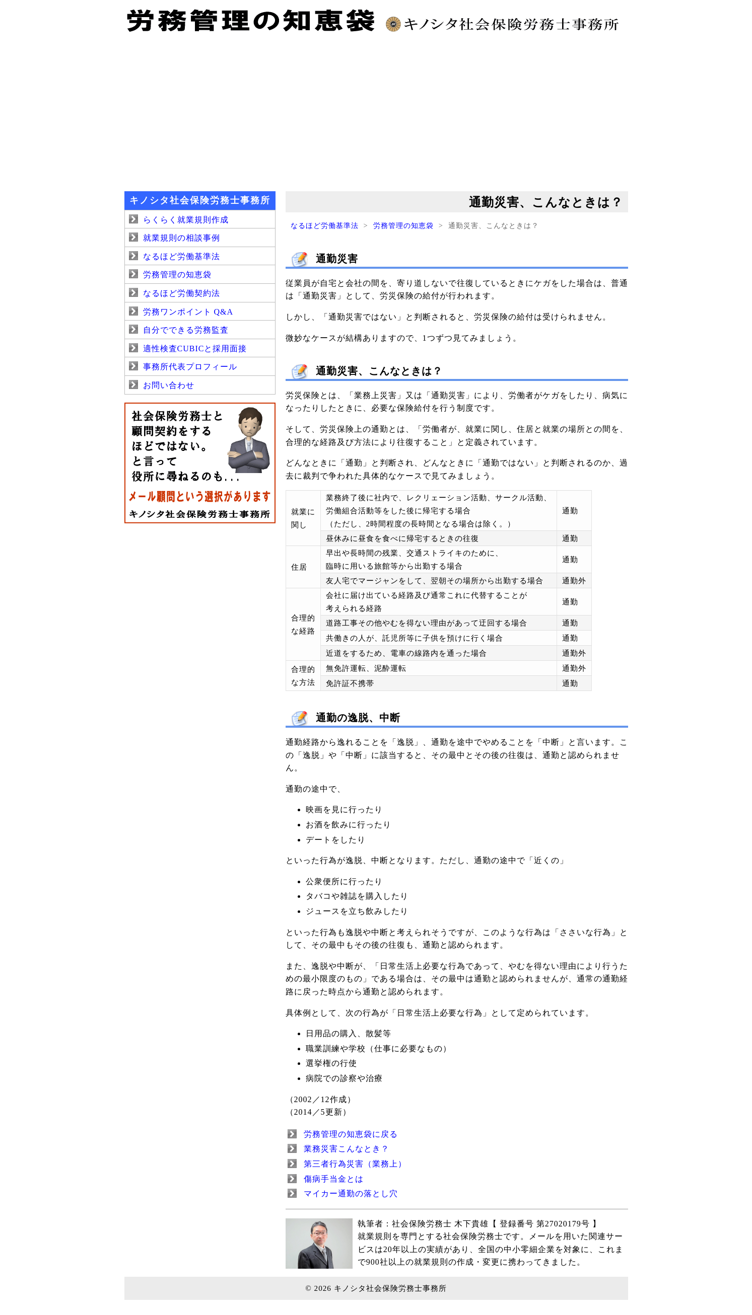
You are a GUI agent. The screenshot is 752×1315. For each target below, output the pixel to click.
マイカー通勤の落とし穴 (351, 1193)
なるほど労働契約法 (181, 293)
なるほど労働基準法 (325, 225)
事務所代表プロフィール (190, 366)
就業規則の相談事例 (181, 238)
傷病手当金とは (334, 1179)
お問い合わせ (168, 385)
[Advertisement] (376, 110)
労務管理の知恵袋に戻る (351, 1134)
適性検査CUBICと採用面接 (195, 348)
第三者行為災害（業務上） (355, 1163)
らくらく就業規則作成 (186, 219)
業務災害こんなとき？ (346, 1148)
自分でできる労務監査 (186, 330)
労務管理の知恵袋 (403, 225)
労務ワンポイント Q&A (188, 311)
